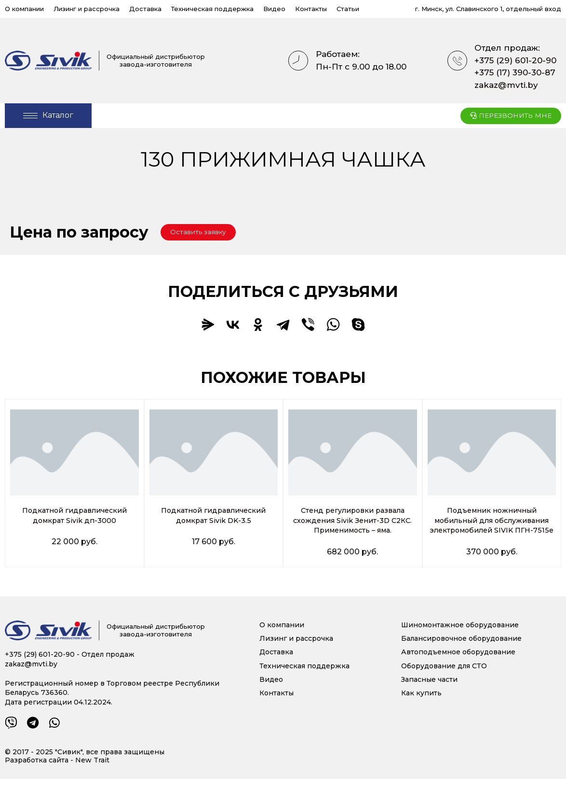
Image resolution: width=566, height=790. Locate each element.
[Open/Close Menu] (48, 115)
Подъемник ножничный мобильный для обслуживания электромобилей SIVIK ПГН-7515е (492, 526)
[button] (203, 232)
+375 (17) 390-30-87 (514, 72)
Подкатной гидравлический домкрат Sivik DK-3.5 (213, 516)
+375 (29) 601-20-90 (515, 60)
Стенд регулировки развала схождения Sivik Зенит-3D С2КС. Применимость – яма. (352, 521)
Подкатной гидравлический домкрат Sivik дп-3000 (74, 516)
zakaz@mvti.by (506, 85)
